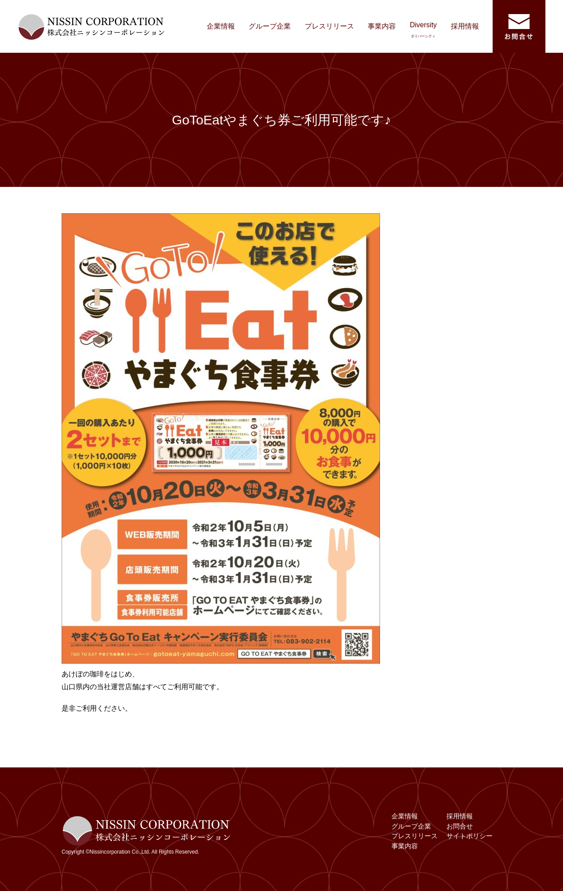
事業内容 (382, 26)
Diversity (423, 29)
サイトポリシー (469, 836)
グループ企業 (270, 26)
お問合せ (459, 826)
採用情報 (465, 26)
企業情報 (221, 26)
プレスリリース (329, 26)
